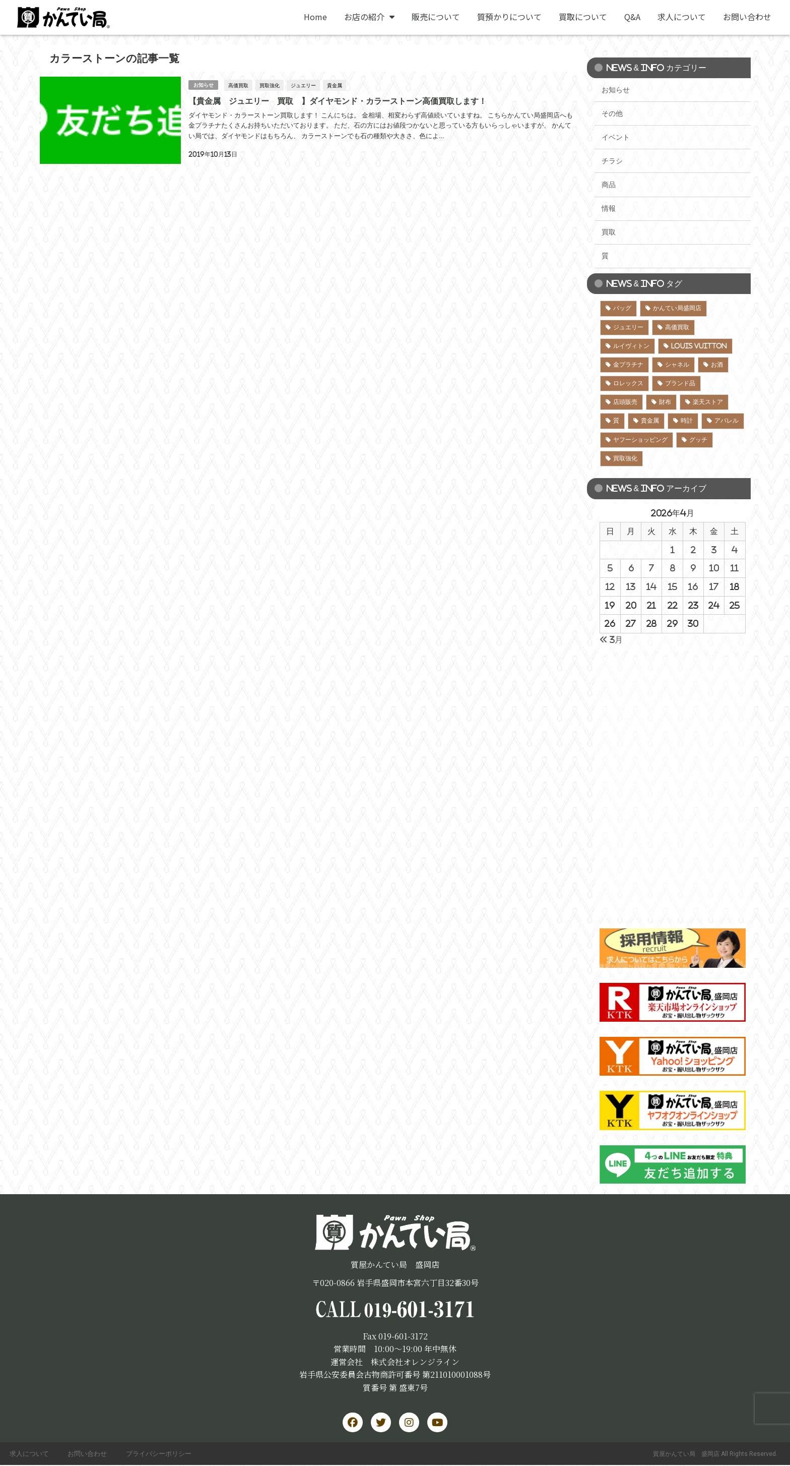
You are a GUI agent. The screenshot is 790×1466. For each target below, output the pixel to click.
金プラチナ (628, 365)
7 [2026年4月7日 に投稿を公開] (651, 568)
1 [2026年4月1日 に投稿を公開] (673, 550)
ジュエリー (303, 84)
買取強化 (269, 84)
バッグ (622, 308)
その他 (612, 113)
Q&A (632, 17)
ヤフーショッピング (640, 440)
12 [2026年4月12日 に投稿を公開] (610, 586)
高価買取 (238, 84)
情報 (609, 208)
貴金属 (334, 84)
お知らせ (203, 84)
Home (315, 17)
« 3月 (611, 639)
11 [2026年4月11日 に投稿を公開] (735, 568)
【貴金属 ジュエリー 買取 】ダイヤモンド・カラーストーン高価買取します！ (337, 100)
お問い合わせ (747, 17)
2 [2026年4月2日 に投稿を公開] (693, 550)
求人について (681, 17)
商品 (609, 184)
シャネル (677, 365)
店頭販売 (625, 402)
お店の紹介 (369, 17)
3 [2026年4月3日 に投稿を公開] (713, 550)
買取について (583, 17)
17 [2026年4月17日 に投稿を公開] (713, 586)
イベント (616, 137)
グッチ (698, 440)
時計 (687, 421)
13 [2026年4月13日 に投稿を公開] (630, 586)
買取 (609, 232)
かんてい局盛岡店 (677, 308)
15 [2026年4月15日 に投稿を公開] (672, 586)
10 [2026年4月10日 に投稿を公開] (714, 568)
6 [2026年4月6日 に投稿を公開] (631, 568)
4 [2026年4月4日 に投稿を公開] (735, 550)
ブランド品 (680, 383)
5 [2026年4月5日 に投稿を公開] (610, 568)
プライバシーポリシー (161, 1454)
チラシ (612, 160)
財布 (665, 402)
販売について (436, 17)
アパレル (726, 421)
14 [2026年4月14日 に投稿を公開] (651, 586)
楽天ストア (708, 402)
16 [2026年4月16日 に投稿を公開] (693, 586)
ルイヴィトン (631, 346)
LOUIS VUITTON (699, 346)
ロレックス (628, 383)
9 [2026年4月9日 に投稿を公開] (693, 568)
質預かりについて (509, 17)
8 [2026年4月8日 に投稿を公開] (672, 568)
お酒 (717, 365)
